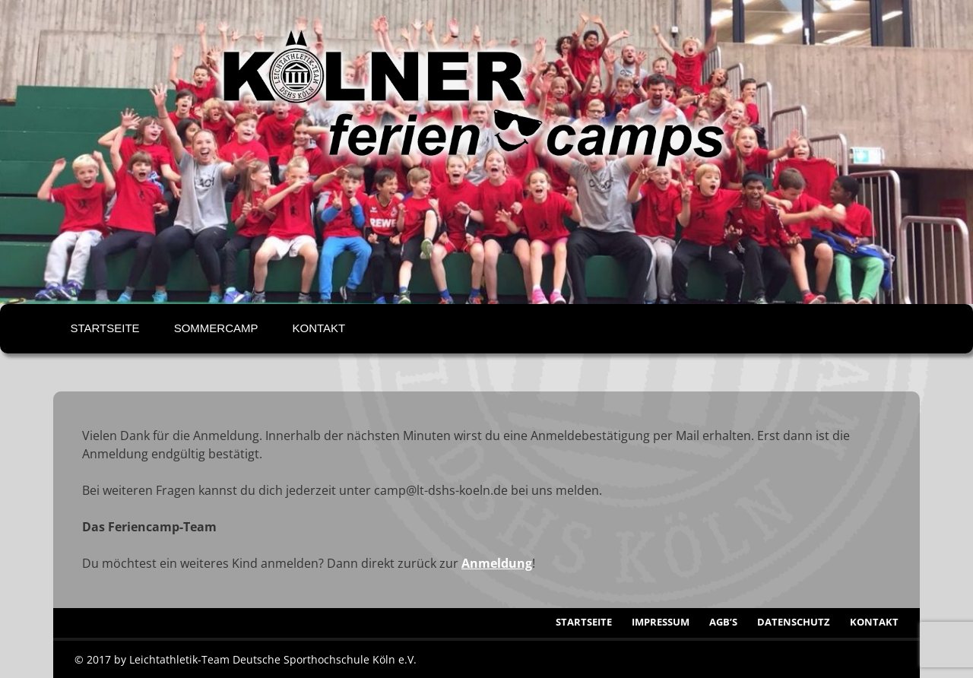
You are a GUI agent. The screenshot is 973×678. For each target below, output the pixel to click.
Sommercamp (216, 328)
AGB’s (723, 622)
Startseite (105, 328)
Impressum (660, 622)
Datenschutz (793, 622)
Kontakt (318, 328)
